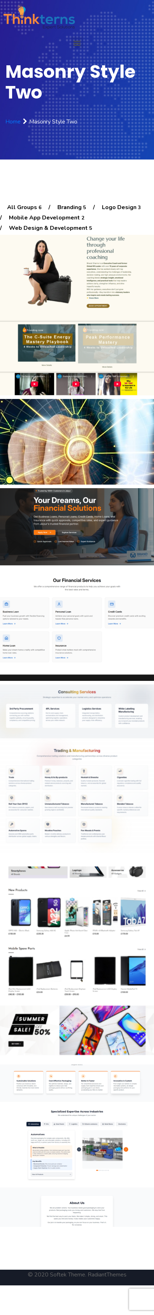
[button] (77, 43)
